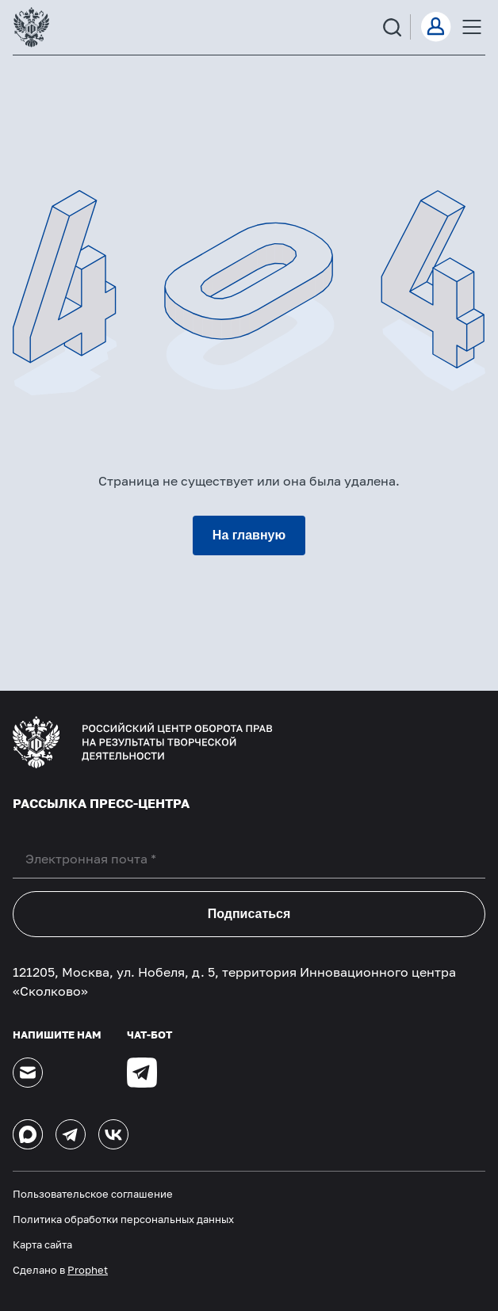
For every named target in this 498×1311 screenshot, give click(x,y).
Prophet (87, 1269)
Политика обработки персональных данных (123, 1219)
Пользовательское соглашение (93, 1193)
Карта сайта (42, 1244)
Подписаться (249, 913)
